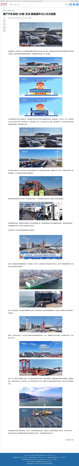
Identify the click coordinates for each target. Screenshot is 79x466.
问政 (16, 1)
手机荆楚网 (76, 1)
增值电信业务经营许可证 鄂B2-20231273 (36, 457)
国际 (30, 1)
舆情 (18, 1)
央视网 (29, 18)
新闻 (7, 1)
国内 (27, 1)
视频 (36, 1)
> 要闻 (13, 10)
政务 (10, 1)
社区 (21, 1)
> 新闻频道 (8, 10)
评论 (13, 1)
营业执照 (55, 459)
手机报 (71, 1)
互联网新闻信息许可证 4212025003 (20, 457)
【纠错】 (67, 439)
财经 (24, 1)
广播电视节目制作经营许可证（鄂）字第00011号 (56, 457)
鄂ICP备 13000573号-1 (32, 461)
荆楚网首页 (3, 1)
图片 (39, 1)
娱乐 (33, 1)
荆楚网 (4, 10)
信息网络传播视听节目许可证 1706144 (30, 459)
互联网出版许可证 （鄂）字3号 (45, 459)
